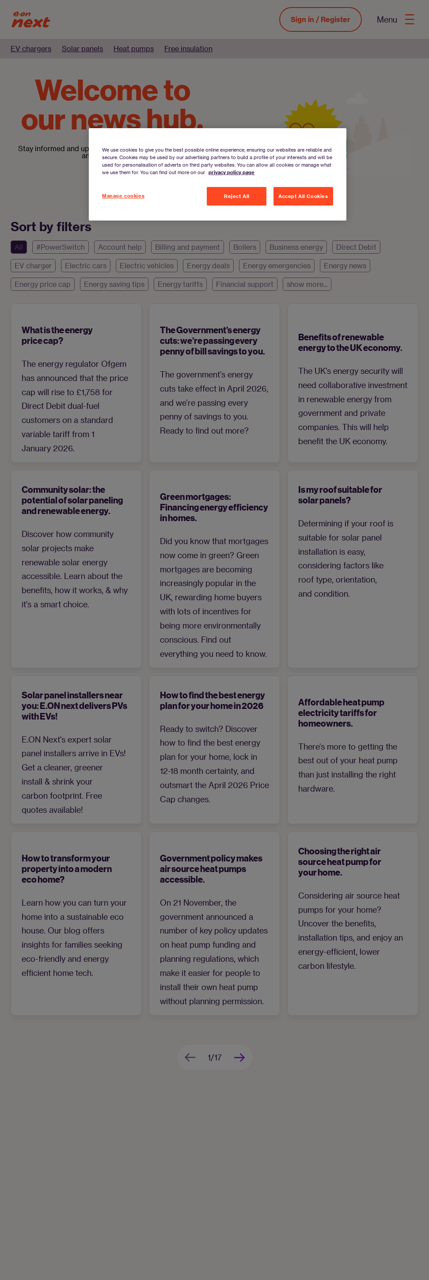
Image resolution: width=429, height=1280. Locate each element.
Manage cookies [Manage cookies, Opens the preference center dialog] (123, 195)
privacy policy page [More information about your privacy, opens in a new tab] (231, 172)
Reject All (237, 196)
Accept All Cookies (303, 196)
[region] (217, 174)
